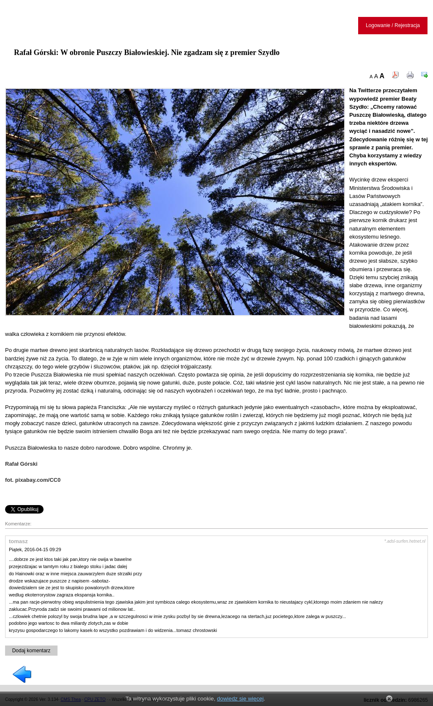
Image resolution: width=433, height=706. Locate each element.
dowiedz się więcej (240, 698)
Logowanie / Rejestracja (393, 25)
